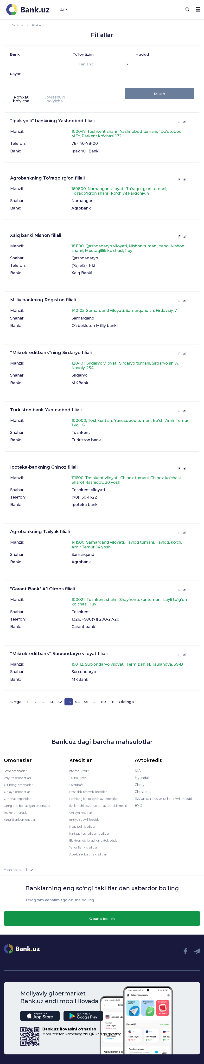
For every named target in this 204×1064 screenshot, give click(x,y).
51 (51, 701)
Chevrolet (143, 788)
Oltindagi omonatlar (20, 781)
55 (86, 701)
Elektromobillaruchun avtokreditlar (98, 840)
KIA (138, 767)
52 (59, 701)
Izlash (159, 93)
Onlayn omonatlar (19, 788)
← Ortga (13, 701)
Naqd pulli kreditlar (84, 826)
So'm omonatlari (18, 767)
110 (103, 701)
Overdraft (77, 781)
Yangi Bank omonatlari (23, 816)
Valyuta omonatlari (19, 774)
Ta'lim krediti (79, 774)
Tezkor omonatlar (18, 809)
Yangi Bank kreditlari (86, 847)
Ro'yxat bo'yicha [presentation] (21, 99)
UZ (63, 10)
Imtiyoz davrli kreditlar (87, 819)
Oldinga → (128, 701)
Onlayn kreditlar (82, 812)
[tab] (21, 101)
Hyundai (142, 774)
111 (112, 701)
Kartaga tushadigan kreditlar (93, 833)
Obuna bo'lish (102, 918)
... (43, 701)
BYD (138, 802)
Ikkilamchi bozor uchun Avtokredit (163, 795)
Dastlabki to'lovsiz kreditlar (91, 788)
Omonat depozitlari (20, 795)
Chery (140, 781)
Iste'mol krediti (81, 767)
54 (77, 701)
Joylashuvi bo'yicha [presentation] (55, 99)
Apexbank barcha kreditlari (91, 854)
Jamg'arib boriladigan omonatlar (31, 802)
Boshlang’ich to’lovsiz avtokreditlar (98, 795)
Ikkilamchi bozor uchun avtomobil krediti (97, 804)
